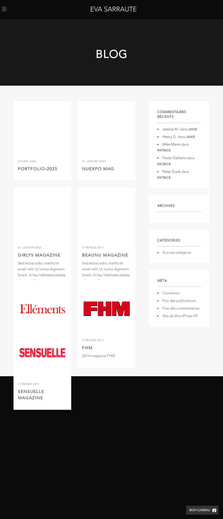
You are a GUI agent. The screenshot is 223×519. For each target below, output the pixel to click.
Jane (192, 129)
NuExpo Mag (98, 169)
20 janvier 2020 (29, 247)
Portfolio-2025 (37, 169)
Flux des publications (179, 300)
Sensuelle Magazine (31, 395)
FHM (87, 348)
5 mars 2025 (27, 161)
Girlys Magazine (39, 255)
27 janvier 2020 (93, 161)
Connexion (171, 293)
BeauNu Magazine (105, 255)
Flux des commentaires (180, 308)
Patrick (164, 150)
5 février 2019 (92, 247)
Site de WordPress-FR (180, 315)
